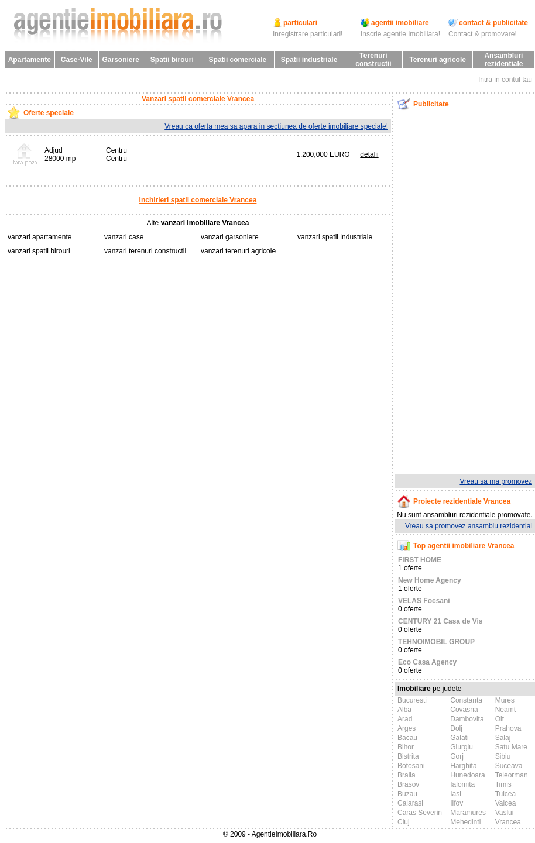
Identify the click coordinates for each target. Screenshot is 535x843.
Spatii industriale (309, 60)
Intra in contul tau (505, 79)
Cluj (403, 822)
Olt (499, 719)
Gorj (457, 756)
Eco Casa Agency (427, 662)
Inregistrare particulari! (307, 34)
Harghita (463, 766)
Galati (459, 738)
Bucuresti (412, 700)
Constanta (466, 700)
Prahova (508, 728)
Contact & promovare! (482, 34)
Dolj (456, 728)
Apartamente (29, 60)
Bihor (405, 747)
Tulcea (505, 794)
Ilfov (456, 803)
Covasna (464, 710)
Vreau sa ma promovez (495, 481)
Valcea (505, 803)
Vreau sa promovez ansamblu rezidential (468, 526)
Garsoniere (120, 60)
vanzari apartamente (39, 237)
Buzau (407, 794)
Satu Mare (511, 747)
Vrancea (508, 822)
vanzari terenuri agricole (238, 251)
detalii (369, 154)
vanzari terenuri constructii (145, 251)
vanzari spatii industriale (334, 237)
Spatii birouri (172, 60)
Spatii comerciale (238, 60)
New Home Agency (429, 580)
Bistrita (408, 756)
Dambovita (466, 719)
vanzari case (123, 237)
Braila (406, 775)
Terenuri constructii (373, 59)
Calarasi (410, 803)
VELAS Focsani (424, 601)
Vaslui (504, 812)
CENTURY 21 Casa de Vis (440, 621)
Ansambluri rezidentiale (503, 59)
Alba (404, 710)
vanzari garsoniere (230, 237)
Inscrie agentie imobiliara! (400, 34)
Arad (404, 719)
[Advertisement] (455, 291)
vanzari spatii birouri (39, 251)
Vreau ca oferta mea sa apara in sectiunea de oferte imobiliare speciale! (276, 126)
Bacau (407, 738)
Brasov (408, 784)
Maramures (468, 812)
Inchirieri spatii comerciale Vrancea (198, 200)
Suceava (509, 766)
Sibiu (503, 756)
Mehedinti (465, 822)
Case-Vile (76, 60)
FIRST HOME (419, 560)
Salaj (503, 738)
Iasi (455, 794)
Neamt (505, 710)
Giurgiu (461, 747)
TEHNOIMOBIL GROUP (436, 642)
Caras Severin (419, 812)
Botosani (411, 766)
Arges (406, 728)
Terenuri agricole (437, 60)
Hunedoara (467, 775)
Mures (505, 700)
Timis (503, 784)
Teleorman (511, 775)
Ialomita (462, 784)
